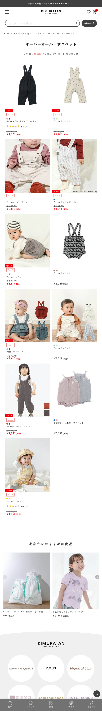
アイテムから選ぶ (22, 33)
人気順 (27, 54)
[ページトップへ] (96, 693)
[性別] (51, 704)
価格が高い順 (70, 54)
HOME (6, 33)
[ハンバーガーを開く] (7, 12)
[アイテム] (30, 704)
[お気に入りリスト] (89, 12)
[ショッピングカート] (95, 12)
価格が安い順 (52, 54)
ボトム (38, 33)
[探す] (10, 704)
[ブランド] (92, 704)
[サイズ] (71, 704)
